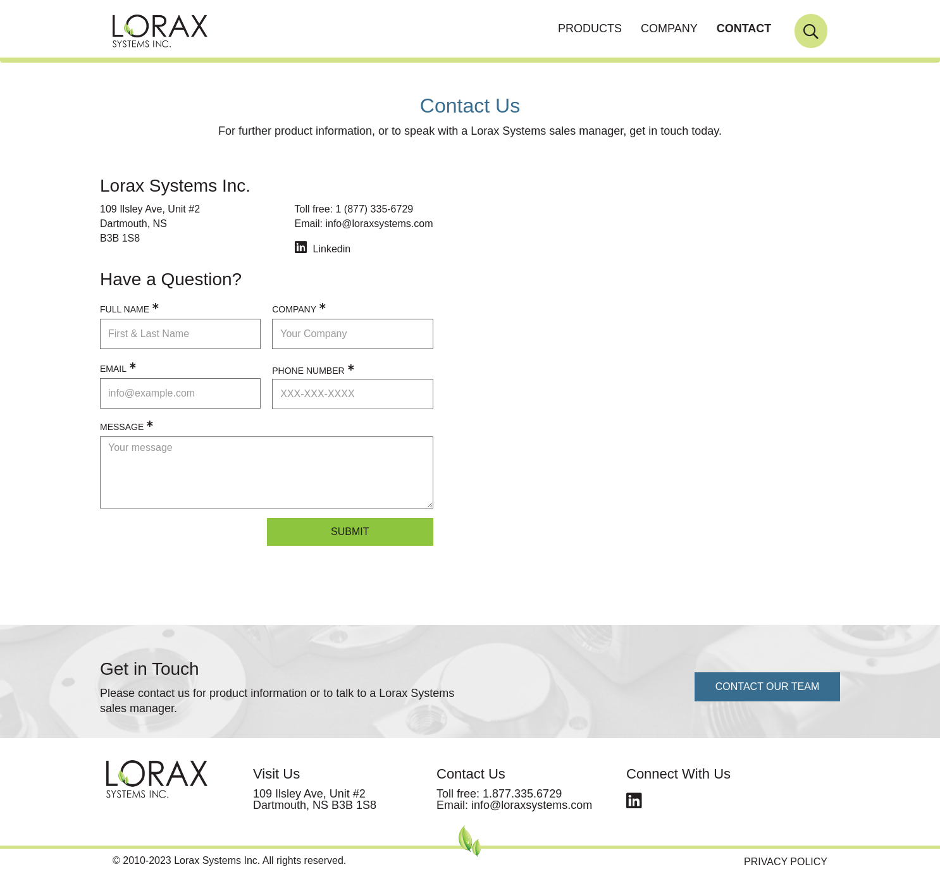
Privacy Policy (785, 861)
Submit (350, 531)
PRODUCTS (590, 28)
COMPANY (669, 28)
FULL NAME (124, 309)
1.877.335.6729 (522, 793)
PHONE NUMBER (308, 371)
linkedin (634, 798)
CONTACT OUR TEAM (767, 686)
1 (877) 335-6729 (374, 209)
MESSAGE (122, 427)
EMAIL (113, 369)
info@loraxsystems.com (379, 223)
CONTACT (744, 28)
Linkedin (332, 248)
